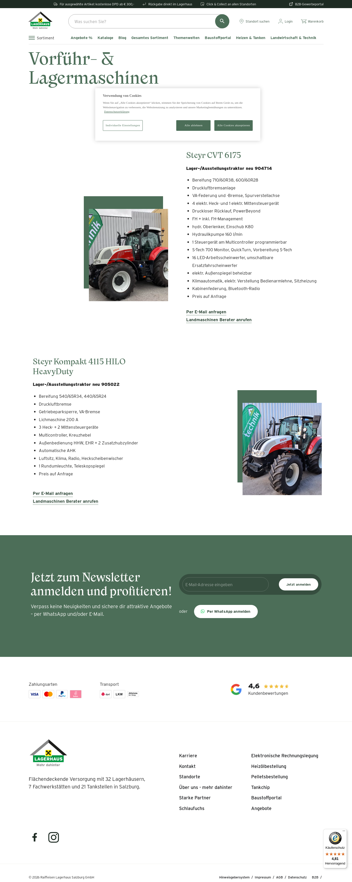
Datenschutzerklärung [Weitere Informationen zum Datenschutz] (117, 111)
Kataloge (105, 38)
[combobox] (148, 21)
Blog (122, 38)
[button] (226, 611)
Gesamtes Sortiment (149, 38)
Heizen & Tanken (250, 38)
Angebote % (81, 38)
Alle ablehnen (194, 125)
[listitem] (188, 756)
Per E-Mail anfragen (206, 311)
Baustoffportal (218, 38)
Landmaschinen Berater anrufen (219, 319)
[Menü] (344, 832)
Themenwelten (186, 38)
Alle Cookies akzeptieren (233, 125)
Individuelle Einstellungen (123, 125)
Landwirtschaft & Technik (293, 38)
